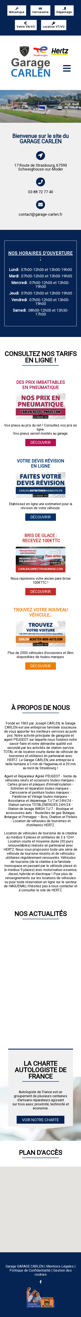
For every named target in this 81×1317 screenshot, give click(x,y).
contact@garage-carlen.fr (40, 214)
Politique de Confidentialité (30, 1270)
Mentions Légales (60, 1266)
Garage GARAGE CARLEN (24, 1266)
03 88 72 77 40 (40, 192)
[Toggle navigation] (67, 68)
